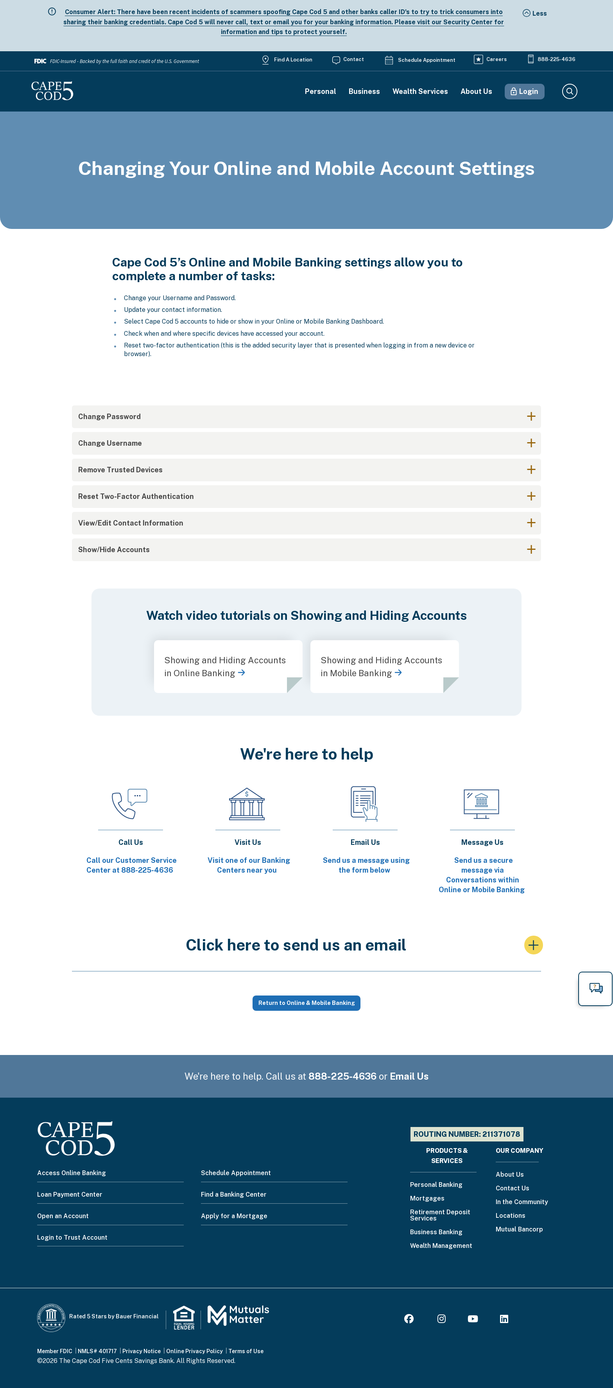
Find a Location (293, 60)
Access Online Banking (71, 1173)
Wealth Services (420, 91)
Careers (496, 59)
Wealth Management (441, 1246)
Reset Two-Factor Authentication (136, 496)
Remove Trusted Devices (120, 470)
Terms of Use (245, 1351)
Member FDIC (54, 1351)
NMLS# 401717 (97, 1351)
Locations (510, 1216)
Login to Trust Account (72, 1237)
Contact (353, 59)
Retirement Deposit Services (440, 1215)
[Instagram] (441, 1320)
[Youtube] (473, 1320)
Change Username (110, 443)
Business (364, 91)
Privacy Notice (141, 1351)
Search (569, 91)
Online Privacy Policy (194, 1351)
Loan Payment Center (69, 1194)
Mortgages (427, 1198)
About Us (476, 91)
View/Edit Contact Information (130, 523)
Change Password (109, 416)
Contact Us (512, 1188)
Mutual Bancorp (519, 1229)
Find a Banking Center (234, 1194)
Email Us (409, 1076)
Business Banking (436, 1232)
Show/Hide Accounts (114, 549)
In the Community (522, 1202)
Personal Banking (436, 1185)
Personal (320, 91)
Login (528, 91)
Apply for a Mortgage (234, 1216)
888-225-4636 (556, 59)
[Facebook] (410, 1320)
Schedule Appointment (426, 60)
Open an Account (63, 1216)
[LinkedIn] (504, 1320)
